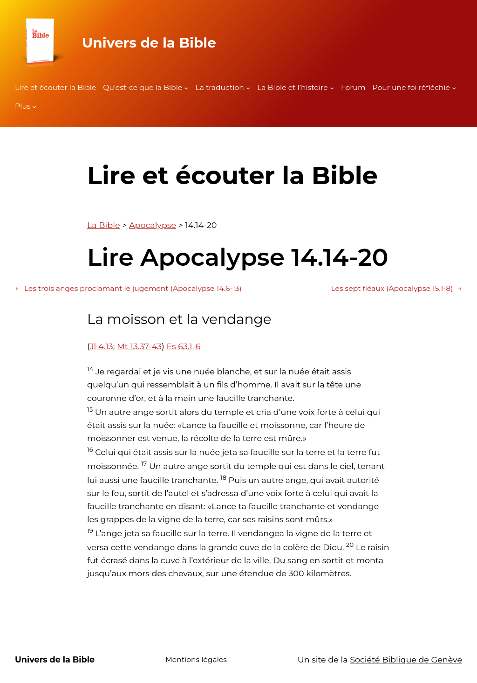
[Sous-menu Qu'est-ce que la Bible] (186, 88)
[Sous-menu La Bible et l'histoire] (332, 88)
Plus (22, 106)
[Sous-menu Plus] (34, 106)
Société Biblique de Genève (406, 659)
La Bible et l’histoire (292, 87)
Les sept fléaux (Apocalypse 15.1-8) (396, 289)
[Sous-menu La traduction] (248, 88)
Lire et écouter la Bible (55, 87)
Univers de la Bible (149, 42)
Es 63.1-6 (183, 346)
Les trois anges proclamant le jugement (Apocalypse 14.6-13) (128, 289)
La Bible (103, 225)
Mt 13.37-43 (139, 346)
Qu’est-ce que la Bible (142, 87)
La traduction (219, 87)
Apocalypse (152, 225)
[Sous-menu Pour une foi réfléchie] (454, 88)
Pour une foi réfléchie (411, 87)
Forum (353, 87)
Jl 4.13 (101, 346)
